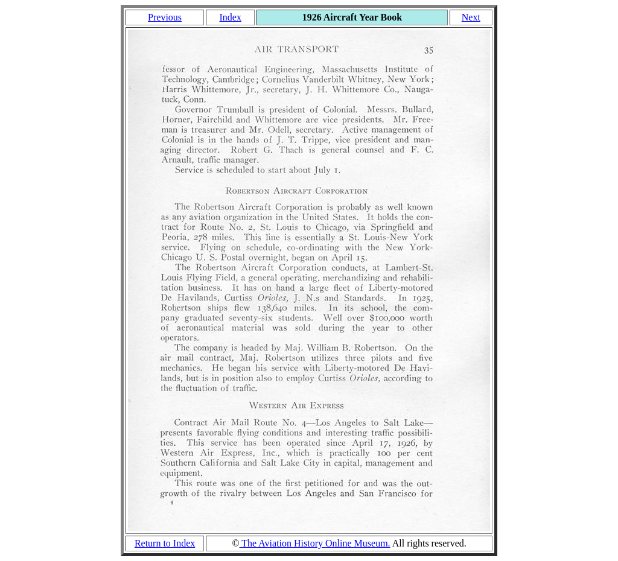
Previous (165, 17)
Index (230, 17)
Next (471, 17)
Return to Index (165, 543)
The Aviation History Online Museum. (315, 543)
